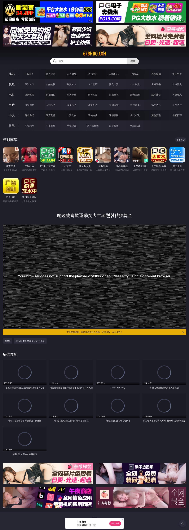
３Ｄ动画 (92, 84)
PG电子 (29, 74)
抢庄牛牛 (177, 74)
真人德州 (50, 74)
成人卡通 (71, 94)
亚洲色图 (50, 105)
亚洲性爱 (29, 94)
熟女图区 (156, 105)
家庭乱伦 (50, 115)
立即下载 (115, 523)
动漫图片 (92, 105)
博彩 (12, 74)
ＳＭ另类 (177, 84)
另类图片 (177, 105)
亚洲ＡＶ (29, 84)
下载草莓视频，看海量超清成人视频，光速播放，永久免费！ (126, 332)
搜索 (133, 61)
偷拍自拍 (50, 94)
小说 (12, 115)
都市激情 (29, 115)
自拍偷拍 (50, 84)
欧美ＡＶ (71, 84)
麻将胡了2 (113, 74)
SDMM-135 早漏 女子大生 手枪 (30, 341)
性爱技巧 (177, 115)
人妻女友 (71, 115)
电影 (12, 95)
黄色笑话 (156, 115)
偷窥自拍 (29, 105)
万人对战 (71, 74)
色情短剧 (135, 125)
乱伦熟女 (156, 94)
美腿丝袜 (114, 105)
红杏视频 (114, 125)
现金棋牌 (156, 74)
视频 (12, 84)
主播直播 (156, 84)
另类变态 (177, 94)
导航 (12, 126)
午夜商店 (50, 125)
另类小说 (135, 115)
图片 (12, 105)
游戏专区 (92, 74)
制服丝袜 (114, 94)
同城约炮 (29, 125)
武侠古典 (92, 115)
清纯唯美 (135, 105)
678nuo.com (94, 54)
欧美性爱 (92, 94)
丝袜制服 (135, 84)
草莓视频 (71, 125)
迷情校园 (114, 115)
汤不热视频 (93, 125)
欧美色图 (71, 105)
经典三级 (135, 94)
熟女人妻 (114, 84)
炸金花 (135, 74)
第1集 (7, 341)
